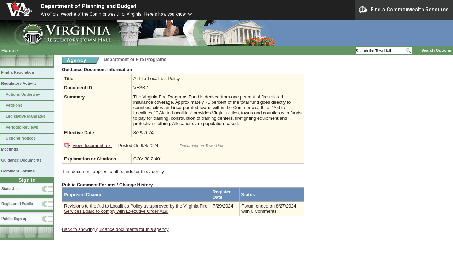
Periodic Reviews (22, 127)
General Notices (21, 138)
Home (7, 50)
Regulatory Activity (19, 83)
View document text (92, 145)
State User (10, 189)
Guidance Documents (21, 160)
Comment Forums (18, 171)
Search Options (436, 50)
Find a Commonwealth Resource (404, 9)
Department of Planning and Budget (88, 6)
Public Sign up (14, 218)
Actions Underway (23, 94)
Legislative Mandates (25, 116)
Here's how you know (165, 14)
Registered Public (17, 204)
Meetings (9, 149)
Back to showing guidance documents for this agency (115, 229)
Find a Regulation (17, 72)
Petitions (14, 105)
